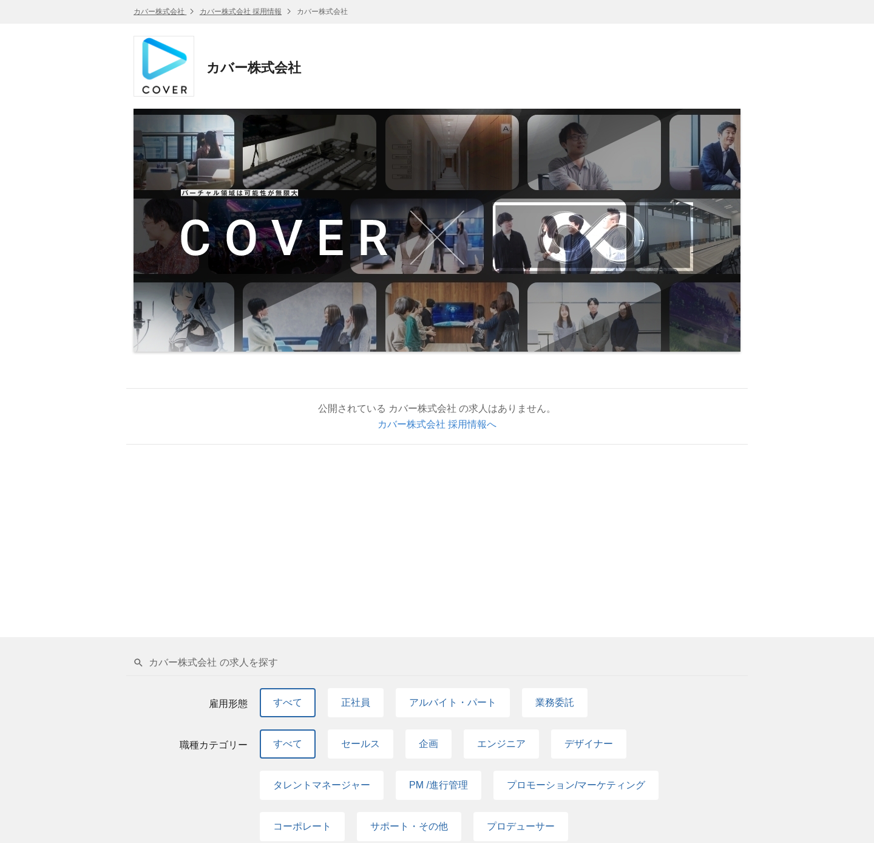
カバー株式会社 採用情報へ (437, 424)
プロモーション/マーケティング (576, 785)
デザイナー (588, 744)
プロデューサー (521, 826)
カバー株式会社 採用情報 (241, 11)
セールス (360, 744)
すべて (287, 702)
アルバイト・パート (452, 702)
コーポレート (302, 826)
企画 (428, 744)
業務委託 (554, 702)
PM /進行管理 (438, 785)
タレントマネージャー (321, 785)
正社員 (355, 702)
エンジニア (501, 744)
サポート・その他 (409, 826)
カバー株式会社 (160, 11)
